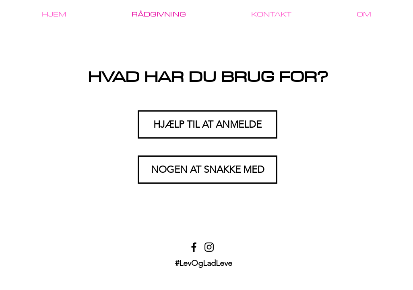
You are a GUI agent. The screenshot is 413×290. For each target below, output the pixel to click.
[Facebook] (194, 247)
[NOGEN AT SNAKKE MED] (207, 169)
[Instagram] (209, 247)
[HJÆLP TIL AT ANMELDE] (207, 124)
